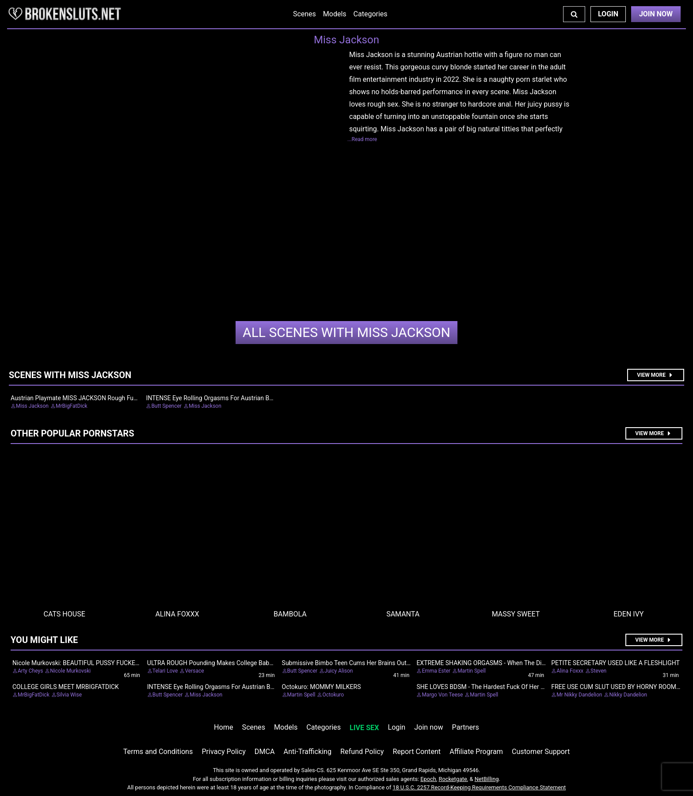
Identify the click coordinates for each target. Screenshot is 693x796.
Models (334, 14)
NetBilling (487, 779)
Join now (428, 727)
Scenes (304, 14)
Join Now (656, 14)
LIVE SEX (364, 727)
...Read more (362, 139)
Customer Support (541, 751)
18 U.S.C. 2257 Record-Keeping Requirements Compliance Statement (479, 787)
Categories (371, 14)
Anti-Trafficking (308, 751)
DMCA (265, 751)
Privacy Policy (223, 751)
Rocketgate (453, 779)
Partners (465, 727)
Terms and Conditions (158, 751)
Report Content (416, 751)
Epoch (428, 779)
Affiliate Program (476, 751)
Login (608, 14)
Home (223, 727)
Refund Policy (362, 751)
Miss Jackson (346, 332)
